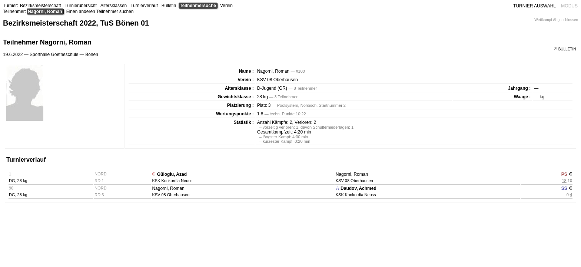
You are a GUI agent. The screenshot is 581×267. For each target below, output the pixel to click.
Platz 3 (264, 105)
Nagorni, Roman (45, 11)
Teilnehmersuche (198, 5)
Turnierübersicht (81, 5)
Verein (226, 5)
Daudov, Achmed (358, 188)
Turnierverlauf (144, 5)
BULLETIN (565, 49)
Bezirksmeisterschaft (40, 5)
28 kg (262, 96)
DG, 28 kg (18, 180)
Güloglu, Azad (172, 174)
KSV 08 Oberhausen (277, 79)
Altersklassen (113, 5)
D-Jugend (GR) (272, 88)
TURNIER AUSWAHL (534, 6)
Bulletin (169, 5)
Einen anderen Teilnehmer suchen (100, 11)
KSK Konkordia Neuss (172, 180)
